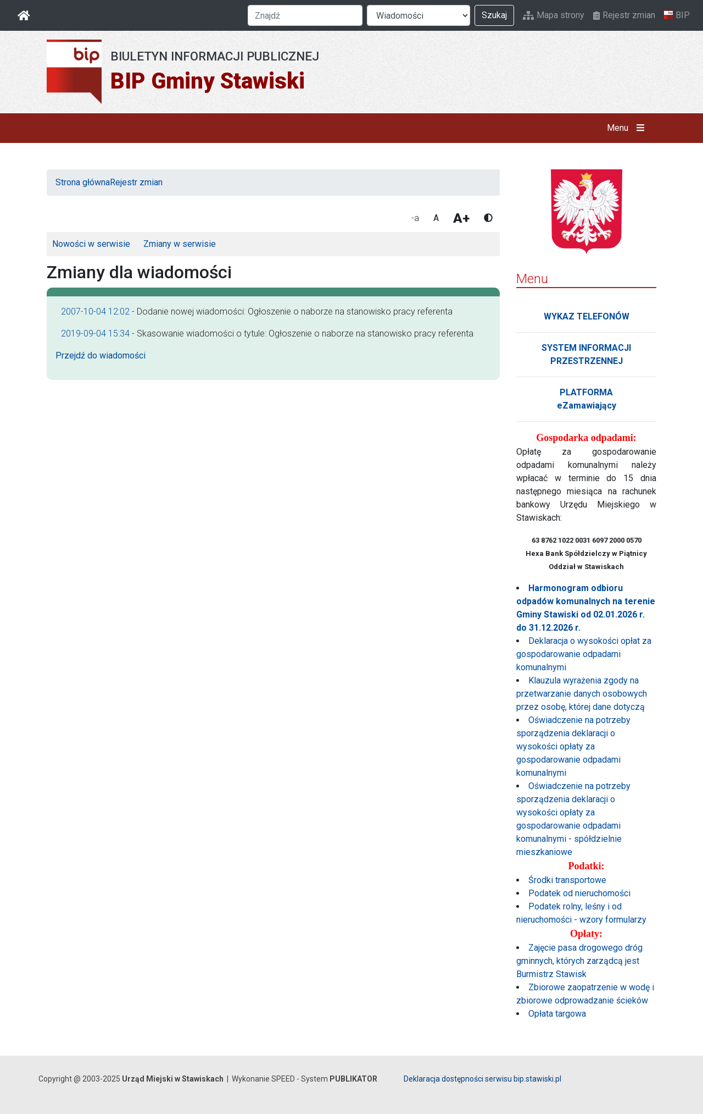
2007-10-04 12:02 (95, 311)
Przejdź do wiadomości (100, 355)
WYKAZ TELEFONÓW (586, 316)
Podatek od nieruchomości (579, 893)
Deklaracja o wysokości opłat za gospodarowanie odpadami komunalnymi (583, 654)
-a (415, 218)
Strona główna (82, 182)
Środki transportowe (567, 880)
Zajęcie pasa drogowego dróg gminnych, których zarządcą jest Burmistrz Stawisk (579, 960)
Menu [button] (628, 128)
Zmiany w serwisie (179, 244)
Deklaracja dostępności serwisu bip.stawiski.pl (482, 1078)
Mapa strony (553, 15)
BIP (677, 15)
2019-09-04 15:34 (95, 333)
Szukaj (494, 15)
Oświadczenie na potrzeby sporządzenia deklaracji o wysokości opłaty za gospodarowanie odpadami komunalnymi (573, 746)
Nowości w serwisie (91, 244)
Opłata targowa (557, 1013)
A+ (461, 218)
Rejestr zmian (624, 15)
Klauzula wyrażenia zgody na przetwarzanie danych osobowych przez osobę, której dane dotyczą (581, 693)
